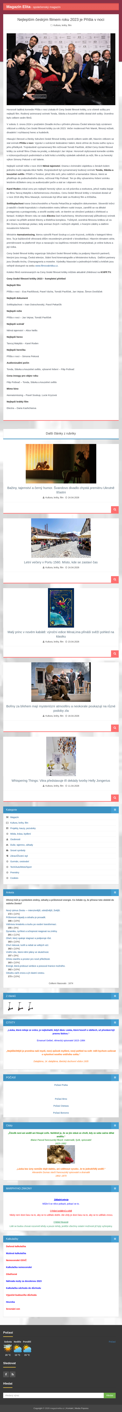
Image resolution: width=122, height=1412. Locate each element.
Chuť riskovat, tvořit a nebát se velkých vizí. (27, 945)
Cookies (14, 878)
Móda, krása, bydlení (20, 834)
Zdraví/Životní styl (19, 856)
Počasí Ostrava (61, 1106)
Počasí (112, 1341)
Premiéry (14, 872)
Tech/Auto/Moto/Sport (21, 867)
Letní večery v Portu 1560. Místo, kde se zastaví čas (61, 562)
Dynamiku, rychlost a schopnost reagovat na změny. (31, 931)
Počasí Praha (61, 1085)
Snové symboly (17, 850)
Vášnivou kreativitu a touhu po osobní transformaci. (31, 924)
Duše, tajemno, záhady (21, 845)
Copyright (38, 1408)
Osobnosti (15, 839)
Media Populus (81, 1408)
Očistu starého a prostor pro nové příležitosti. (28, 959)
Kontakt (69, 1408)
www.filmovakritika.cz (46, 265)
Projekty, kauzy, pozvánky (23, 828)
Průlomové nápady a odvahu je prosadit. (26, 917)
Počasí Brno (61, 1099)
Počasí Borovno (61, 1113)
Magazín (14, 817)
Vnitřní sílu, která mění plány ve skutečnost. (27, 952)
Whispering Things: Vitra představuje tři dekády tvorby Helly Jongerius (61, 780)
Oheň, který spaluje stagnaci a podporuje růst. (28, 938)
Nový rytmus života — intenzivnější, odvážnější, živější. (33, 910)
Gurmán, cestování (19, 861)
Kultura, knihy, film (62, 25)
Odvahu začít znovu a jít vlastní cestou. (25, 973)
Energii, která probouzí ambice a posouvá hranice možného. (35, 966)
